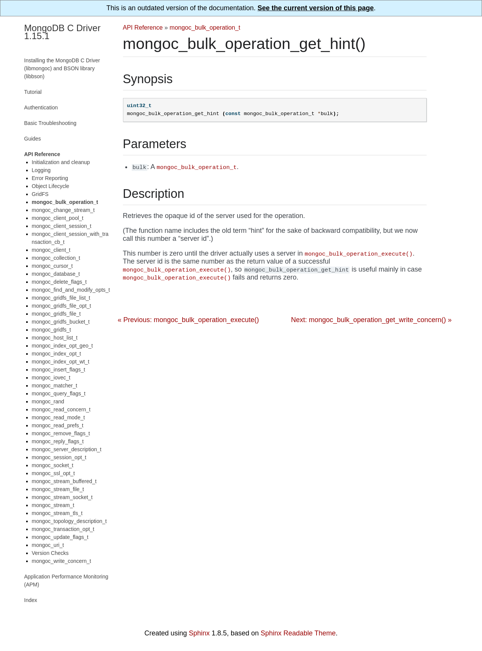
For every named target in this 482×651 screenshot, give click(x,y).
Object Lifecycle (50, 186)
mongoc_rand (48, 401)
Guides (32, 139)
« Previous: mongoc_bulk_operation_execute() (188, 320)
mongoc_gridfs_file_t (56, 314)
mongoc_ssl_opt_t (53, 473)
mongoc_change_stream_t (63, 210)
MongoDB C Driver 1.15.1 (62, 32)
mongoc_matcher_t (54, 385)
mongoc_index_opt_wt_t (61, 362)
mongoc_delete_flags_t (59, 282)
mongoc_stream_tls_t (57, 513)
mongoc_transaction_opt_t (63, 529)
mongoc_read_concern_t (61, 409)
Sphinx (199, 633)
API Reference (143, 27)
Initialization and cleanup (61, 162)
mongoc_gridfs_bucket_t (61, 322)
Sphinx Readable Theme (298, 633)
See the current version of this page (316, 8)
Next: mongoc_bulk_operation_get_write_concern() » (371, 320)
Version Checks (50, 553)
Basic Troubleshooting (50, 123)
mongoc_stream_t (53, 505)
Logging (41, 170)
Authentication (41, 107)
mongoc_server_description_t (67, 449)
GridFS (40, 194)
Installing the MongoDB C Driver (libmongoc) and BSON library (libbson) (62, 68)
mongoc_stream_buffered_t (64, 481)
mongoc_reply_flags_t (58, 441)
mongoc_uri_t (48, 545)
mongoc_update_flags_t (60, 537)
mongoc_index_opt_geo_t (62, 346)
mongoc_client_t (51, 250)
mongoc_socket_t (53, 465)
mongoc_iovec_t (51, 377)
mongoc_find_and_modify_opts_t (71, 290)
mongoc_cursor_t (52, 266)
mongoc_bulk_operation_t (205, 27)
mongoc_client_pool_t (57, 218)
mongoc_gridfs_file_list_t (61, 298)
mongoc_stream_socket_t (62, 497)
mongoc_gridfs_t (51, 330)
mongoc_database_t (56, 274)
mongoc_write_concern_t (61, 561)
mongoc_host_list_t (55, 338)
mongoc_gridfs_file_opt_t (61, 306)
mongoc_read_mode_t (58, 417)
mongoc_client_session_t (61, 226)
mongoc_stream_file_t (58, 489)
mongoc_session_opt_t (59, 457)
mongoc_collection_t (56, 258)
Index (30, 600)
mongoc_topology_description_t (69, 521)
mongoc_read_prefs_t (57, 425)
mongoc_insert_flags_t (58, 370)
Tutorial (33, 92)
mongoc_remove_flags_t (61, 433)
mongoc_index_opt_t (56, 354)
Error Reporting (50, 178)
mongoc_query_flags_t (59, 393)
